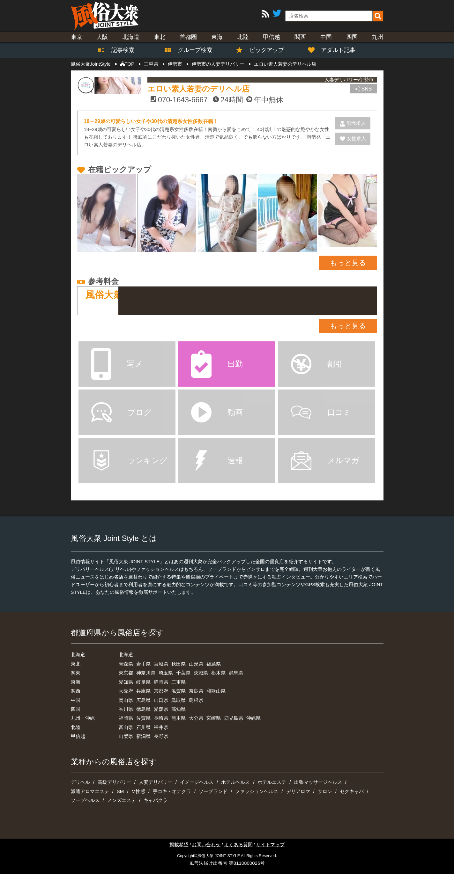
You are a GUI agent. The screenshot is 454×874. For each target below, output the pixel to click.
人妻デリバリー (155, 782)
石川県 (143, 727)
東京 (76, 37)
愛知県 (126, 682)
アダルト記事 (334, 50)
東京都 (126, 672)
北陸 (243, 37)
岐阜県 (143, 682)
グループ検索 (191, 50)
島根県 (196, 700)
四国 (352, 37)
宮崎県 (213, 718)
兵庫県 (143, 691)
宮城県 (161, 663)
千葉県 (183, 672)
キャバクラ (155, 800)
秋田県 (178, 663)
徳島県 (143, 709)
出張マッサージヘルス (318, 782)
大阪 (102, 37)
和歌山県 (216, 691)
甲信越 (271, 37)
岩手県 (143, 663)
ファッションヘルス (256, 791)
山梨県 (126, 736)
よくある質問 (238, 844)
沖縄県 (253, 718)
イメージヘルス (196, 782)
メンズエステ (121, 800)
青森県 (126, 663)
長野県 (161, 736)
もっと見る (348, 263)
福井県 (161, 727)
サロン (325, 791)
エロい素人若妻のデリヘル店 (198, 88)
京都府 (161, 691)
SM (120, 791)
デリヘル (80, 782)
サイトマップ (270, 844)
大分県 (196, 718)
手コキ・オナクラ (172, 791)
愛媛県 (161, 709)
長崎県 (161, 718)
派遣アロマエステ (90, 791)
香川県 (126, 709)
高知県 (178, 709)
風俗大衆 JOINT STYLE (218, 856)
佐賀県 (143, 718)
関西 (300, 37)
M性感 (138, 791)
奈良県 (196, 691)
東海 (217, 37)
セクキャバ (352, 791)
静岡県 (161, 682)
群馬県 (236, 672)
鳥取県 (178, 700)
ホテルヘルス (235, 782)
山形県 (196, 663)
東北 (159, 37)
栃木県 (218, 672)
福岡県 (126, 718)
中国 (326, 37)
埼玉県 (166, 672)
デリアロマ (298, 791)
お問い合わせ (206, 844)
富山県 (126, 727)
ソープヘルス (85, 800)
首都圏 (188, 37)
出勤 (217, 363)
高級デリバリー (114, 782)
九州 (377, 37)
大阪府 (126, 691)
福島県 (213, 663)
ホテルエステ (271, 782)
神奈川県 (145, 672)
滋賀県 (178, 691)
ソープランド (213, 791)
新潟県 (143, 736)
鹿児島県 (233, 718)
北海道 (130, 37)
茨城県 (201, 672)
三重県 (178, 682)
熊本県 (178, 718)
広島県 (143, 700)
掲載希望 (179, 844)
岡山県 (126, 700)
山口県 (161, 700)
